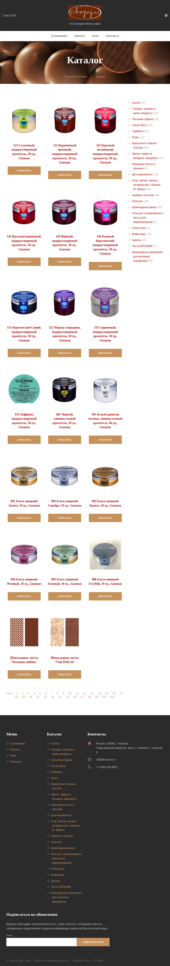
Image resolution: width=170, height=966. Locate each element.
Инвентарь (141, 234)
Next (112, 695)
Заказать (24, 170)
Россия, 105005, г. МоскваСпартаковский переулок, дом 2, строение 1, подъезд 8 (129, 746)
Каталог (79, 35)
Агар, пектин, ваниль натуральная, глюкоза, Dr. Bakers (146, 185)
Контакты (112, 35)
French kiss (141, 228)
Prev (9, 692)
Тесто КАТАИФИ (144, 246)
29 (96, 695)
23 (52, 695)
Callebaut (140, 131)
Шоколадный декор (147, 207)
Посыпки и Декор (145, 119)
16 (114, 692)
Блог (96, 35)
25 (67, 695)
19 (23, 695)
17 (121, 692)
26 (74, 695)
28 (89, 695)
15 (106, 692)
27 (81, 695)
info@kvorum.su (105, 758)
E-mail (9, 934)
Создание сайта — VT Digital (87, 959)
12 (85, 692)
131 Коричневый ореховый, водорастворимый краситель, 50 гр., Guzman (64, 154)
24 (59, 695)
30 (103, 695)
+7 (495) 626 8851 (107, 765)
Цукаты (139, 240)
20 (30, 695)
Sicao (138, 137)
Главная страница (75, 76)
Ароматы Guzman (146, 195)
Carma (139, 102)
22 (45, 695)
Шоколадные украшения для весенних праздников (147, 256)
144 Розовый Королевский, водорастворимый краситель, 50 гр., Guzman (105, 244)
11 (77, 692)
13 (92, 692)
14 (99, 692)
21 (37, 695)
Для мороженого (145, 174)
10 (70, 692)
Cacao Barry (142, 125)
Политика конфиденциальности (51, 959)
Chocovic (140, 201)
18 (15, 695)
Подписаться (93, 940)
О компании (59, 35)
